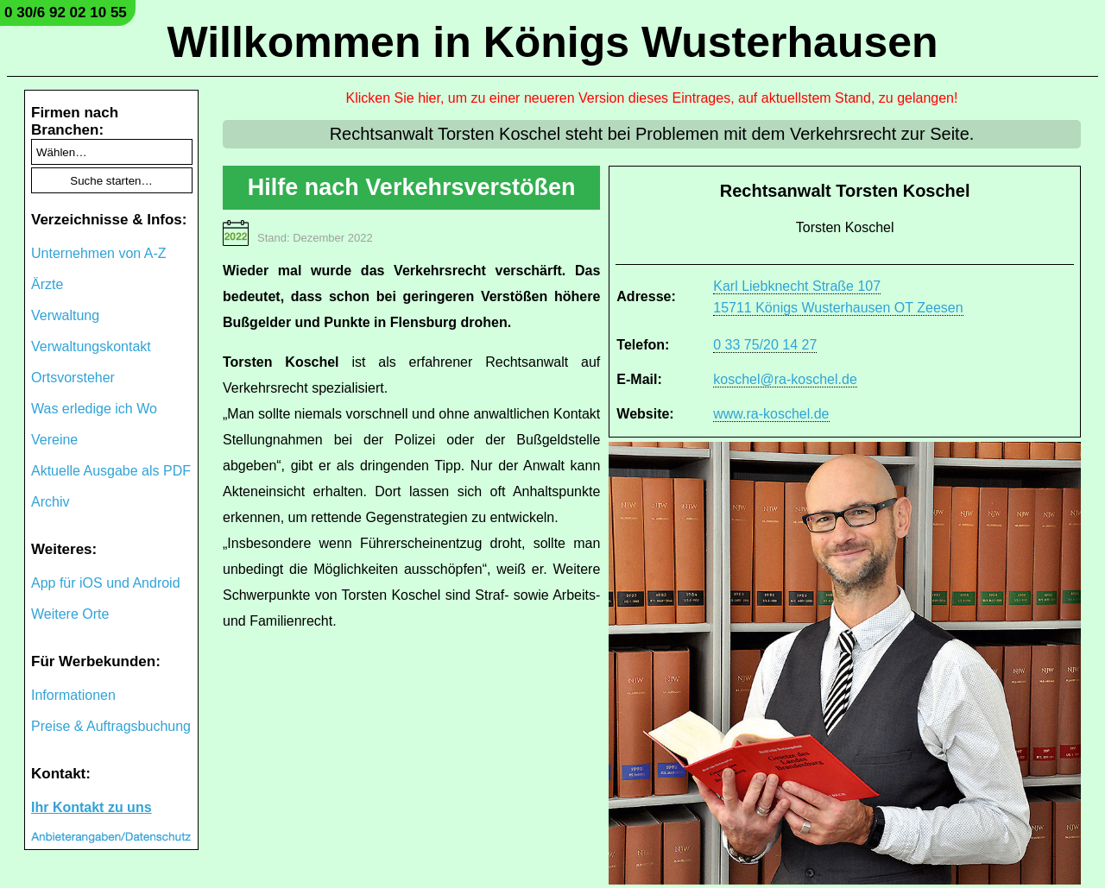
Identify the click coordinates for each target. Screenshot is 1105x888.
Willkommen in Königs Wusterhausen (552, 42)
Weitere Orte (70, 614)
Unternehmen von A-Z (99, 253)
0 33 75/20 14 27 (765, 344)
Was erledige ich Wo (94, 408)
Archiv (50, 501)
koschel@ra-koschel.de (785, 379)
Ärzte (47, 284)
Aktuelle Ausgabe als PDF (111, 470)
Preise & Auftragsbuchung (111, 726)
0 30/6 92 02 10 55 (65, 12)
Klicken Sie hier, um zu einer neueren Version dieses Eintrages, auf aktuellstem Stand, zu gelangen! (652, 98)
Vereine (54, 439)
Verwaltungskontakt (91, 346)
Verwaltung (65, 315)
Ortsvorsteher (73, 377)
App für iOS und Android (105, 583)
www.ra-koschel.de (771, 413)
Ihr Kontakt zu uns (91, 807)
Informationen (73, 695)
